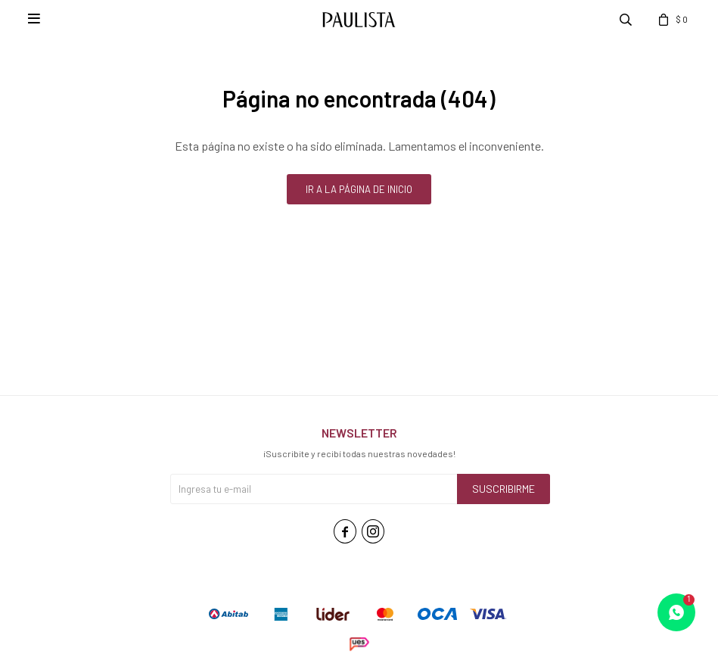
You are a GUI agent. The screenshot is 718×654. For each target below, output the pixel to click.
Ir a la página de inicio (359, 189)
